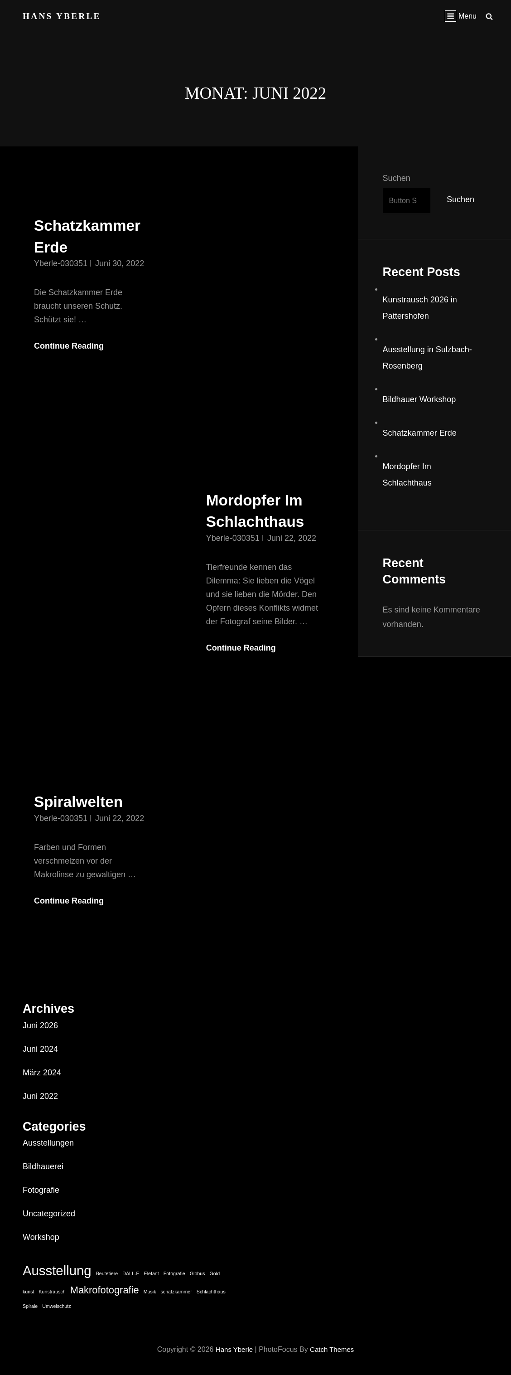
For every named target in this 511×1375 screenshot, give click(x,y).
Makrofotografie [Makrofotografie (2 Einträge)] (104, 1290)
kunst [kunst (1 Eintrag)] (28, 1291)
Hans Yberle (63, 16)
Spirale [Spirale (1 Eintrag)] (30, 1306)
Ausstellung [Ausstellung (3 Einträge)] (57, 1270)
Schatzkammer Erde (420, 432)
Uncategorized (49, 1213)
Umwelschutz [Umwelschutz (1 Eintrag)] (56, 1306)
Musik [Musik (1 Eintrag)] (150, 1291)
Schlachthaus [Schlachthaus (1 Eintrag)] (211, 1291)
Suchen (396, 178)
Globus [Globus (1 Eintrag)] (197, 1273)
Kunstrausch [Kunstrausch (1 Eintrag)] (52, 1291)
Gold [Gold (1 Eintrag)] (215, 1273)
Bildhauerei (43, 1166)
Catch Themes (333, 1349)
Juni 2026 (40, 1025)
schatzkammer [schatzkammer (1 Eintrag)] (176, 1291)
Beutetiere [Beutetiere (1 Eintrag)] (107, 1273)
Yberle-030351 (60, 263)
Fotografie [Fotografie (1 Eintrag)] (174, 1273)
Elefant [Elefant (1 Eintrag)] (151, 1273)
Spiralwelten (83, 801)
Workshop (41, 1237)
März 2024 (42, 1072)
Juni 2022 (40, 1096)
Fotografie (41, 1190)
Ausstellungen (48, 1142)
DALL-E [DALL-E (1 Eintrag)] (130, 1273)
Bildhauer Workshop (419, 399)
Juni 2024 (40, 1049)
